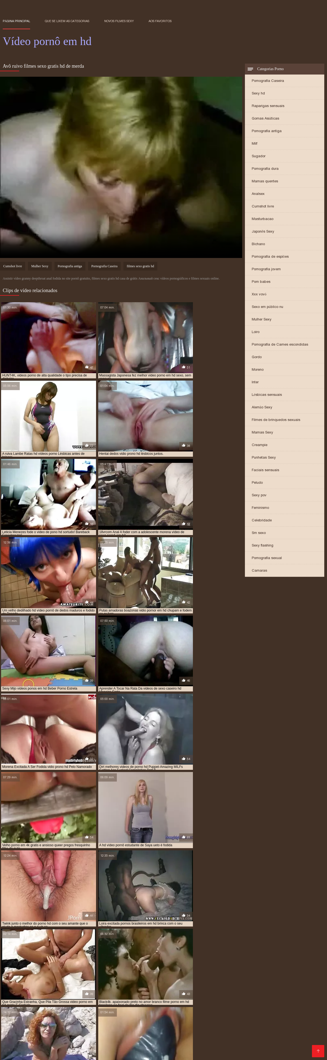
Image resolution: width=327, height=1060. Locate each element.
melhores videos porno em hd (196, 986)
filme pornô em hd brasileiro (75, 980)
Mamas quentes (265, 182)
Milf (254, 144)
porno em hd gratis (79, 995)
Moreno (258, 370)
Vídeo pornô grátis (243, 1048)
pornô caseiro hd (197, 992)
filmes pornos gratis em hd (127, 983)
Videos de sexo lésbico (26, 1052)
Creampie (259, 445)
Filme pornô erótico (144, 1013)
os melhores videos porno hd (288, 989)
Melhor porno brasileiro (191, 1043)
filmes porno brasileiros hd (46, 983)
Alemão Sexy (262, 408)
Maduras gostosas (258, 1017)
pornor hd (130, 998)
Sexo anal (145, 1021)
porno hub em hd (38, 998)
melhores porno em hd (42, 986)
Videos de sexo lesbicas (288, 1048)
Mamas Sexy (262, 433)
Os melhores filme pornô (90, 1048)
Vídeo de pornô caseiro (275, 1008)
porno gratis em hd (116, 995)
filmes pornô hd (87, 983)
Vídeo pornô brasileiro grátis (106, 1021)
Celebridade (262, 521)
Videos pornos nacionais (136, 1030)
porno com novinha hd (234, 992)
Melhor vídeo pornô (36, 1030)
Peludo (257, 483)
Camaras (259, 571)
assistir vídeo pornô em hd (25, 980)
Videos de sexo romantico (200, 1026)
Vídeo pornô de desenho (107, 1043)
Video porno (226, 1017)
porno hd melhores (228, 995)
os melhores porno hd (119, 989)
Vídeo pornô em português (83, 1030)
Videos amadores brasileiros (55, 1026)
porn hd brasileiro (54, 992)
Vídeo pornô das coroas (71, 1039)
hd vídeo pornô (189, 983)
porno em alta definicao (38, 995)
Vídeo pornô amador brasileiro (204, 1052)
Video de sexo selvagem (241, 1043)
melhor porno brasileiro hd (230, 983)
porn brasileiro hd (18, 992)
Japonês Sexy (263, 232)
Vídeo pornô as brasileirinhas (266, 1039)
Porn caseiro (300, 1034)
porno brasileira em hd (158, 992)
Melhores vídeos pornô (59, 1043)
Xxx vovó (259, 295)
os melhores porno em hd (74, 989)
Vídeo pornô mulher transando (193, 1048)
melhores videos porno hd (247, 986)
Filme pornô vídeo (68, 1052)
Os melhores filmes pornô (188, 1030)
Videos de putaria (73, 1008)
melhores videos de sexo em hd (91, 986)
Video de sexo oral (193, 1017)
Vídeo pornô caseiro (61, 1013)
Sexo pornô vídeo (285, 1043)
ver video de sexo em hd (162, 998)
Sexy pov (259, 496)
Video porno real (150, 1043)
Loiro (255, 332)
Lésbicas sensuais (267, 395)
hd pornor (163, 983)
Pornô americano (216, 1021)
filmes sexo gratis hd (140, 267)
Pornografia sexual (267, 558)
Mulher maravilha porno (53, 1021)
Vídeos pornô (178, 1013)
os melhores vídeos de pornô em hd (171, 989)
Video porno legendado (170, 1039)
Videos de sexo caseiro (283, 1026)
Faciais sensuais (265, 470)
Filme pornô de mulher (219, 1034)
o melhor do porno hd (29, 989)
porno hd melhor (193, 995)
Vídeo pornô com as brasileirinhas (249, 1030)
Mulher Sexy (261, 320)
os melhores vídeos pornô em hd (233, 989)
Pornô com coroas (286, 1021)
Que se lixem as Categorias (67, 21)
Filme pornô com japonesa (118, 1008)
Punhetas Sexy (264, 458)
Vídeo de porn (159, 1017)
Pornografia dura (265, 169)
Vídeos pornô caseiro (151, 1026)
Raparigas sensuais (268, 106)
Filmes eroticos (251, 1021)
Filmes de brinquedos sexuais (276, 420)
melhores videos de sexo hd (144, 986)
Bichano (258, 244)
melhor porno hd (273, 983)
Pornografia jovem (266, 270)
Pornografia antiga (267, 131)
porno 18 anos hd (120, 992)
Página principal (16, 21)
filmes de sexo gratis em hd (262, 980)
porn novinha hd (88, 992)
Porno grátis (282, 1013)
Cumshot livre (263, 207)
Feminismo (260, 508)
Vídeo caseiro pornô (92, 1017)
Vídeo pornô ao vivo (215, 1039)
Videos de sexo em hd (24, 1039)
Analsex (258, 194)
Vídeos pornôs (27, 1017)
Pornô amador (57, 1017)
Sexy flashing (262, 546)
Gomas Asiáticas (265, 119)
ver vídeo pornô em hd (205, 998)
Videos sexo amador (103, 1013)
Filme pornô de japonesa (113, 1052)
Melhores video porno (168, 1008)
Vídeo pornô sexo (177, 1034)
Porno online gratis (255, 1052)
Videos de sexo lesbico (216, 1013)
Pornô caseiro (129, 1017)
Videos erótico (254, 1013)
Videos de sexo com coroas (130, 1034)
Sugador (258, 157)
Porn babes (261, 282)
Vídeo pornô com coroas (121, 1039)
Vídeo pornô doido (302, 1030)
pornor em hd (105, 998)
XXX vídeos (289, 1017)
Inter (255, 383)
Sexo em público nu (267, 307)
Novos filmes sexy (119, 21)
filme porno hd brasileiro (214, 980)
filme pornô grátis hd (169, 980)
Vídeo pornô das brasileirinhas (220, 1008)
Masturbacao (262, 219)
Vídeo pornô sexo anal (79, 1034)
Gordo (257, 357)
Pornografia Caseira (268, 81)
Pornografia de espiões (270, 257)
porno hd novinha (264, 995)
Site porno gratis (155, 1052)
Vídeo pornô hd (243, 1026)
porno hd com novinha (155, 995)
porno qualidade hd (72, 998)
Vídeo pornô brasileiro (107, 1026)
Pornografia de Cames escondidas (280, 345)
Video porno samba (177, 1021)
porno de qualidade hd (276, 992)
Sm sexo (259, 533)
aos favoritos (160, 21)
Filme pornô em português (28, 1008)
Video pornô (14, 1034)
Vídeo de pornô (48, 1048)
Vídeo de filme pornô (264, 1034)
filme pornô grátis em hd (126, 980)
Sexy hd (258, 94)
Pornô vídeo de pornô (139, 1048)
